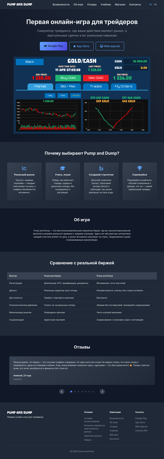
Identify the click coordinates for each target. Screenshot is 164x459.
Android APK (141, 430)
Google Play (141, 418)
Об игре (78, 4)
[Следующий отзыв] (102, 391)
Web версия (141, 426)
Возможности (61, 4)
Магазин (120, 4)
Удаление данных (93, 435)
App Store (140, 422)
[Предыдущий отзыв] (61, 391)
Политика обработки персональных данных (94, 428)
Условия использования (91, 420)
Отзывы (92, 4)
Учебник (106, 4)
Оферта (88, 440)
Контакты (135, 4)
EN (150, 4)
